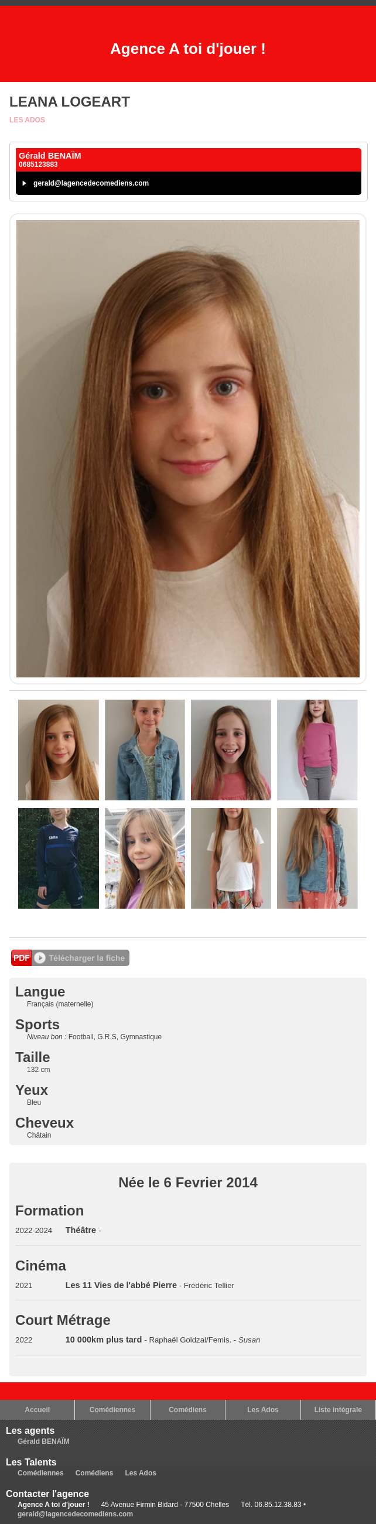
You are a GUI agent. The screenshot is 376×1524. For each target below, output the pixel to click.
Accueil (37, 1410)
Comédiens (188, 1410)
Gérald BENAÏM (44, 1441)
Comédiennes (113, 1410)
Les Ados (27, 120)
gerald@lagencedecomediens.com (91, 183)
